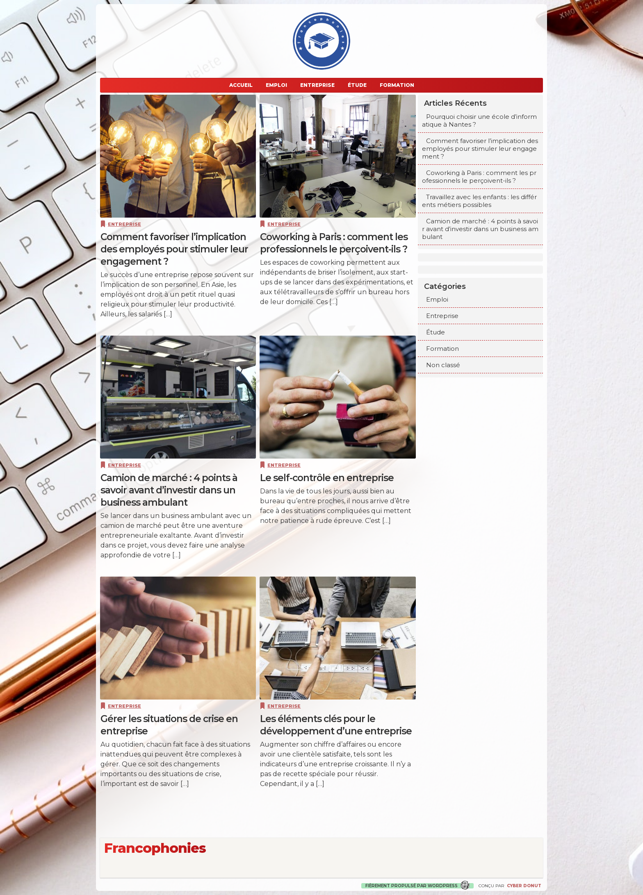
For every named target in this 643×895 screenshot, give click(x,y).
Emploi (276, 85)
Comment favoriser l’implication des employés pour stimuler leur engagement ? (480, 148)
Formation (397, 85)
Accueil (241, 85)
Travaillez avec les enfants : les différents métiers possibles (479, 201)
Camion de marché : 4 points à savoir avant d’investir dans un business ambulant (480, 229)
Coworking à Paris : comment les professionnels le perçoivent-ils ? (479, 176)
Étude (357, 85)
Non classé (443, 365)
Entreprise (317, 85)
